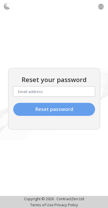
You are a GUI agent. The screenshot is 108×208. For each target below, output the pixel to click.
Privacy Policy (66, 204)
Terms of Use (42, 204)
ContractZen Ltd (70, 198)
